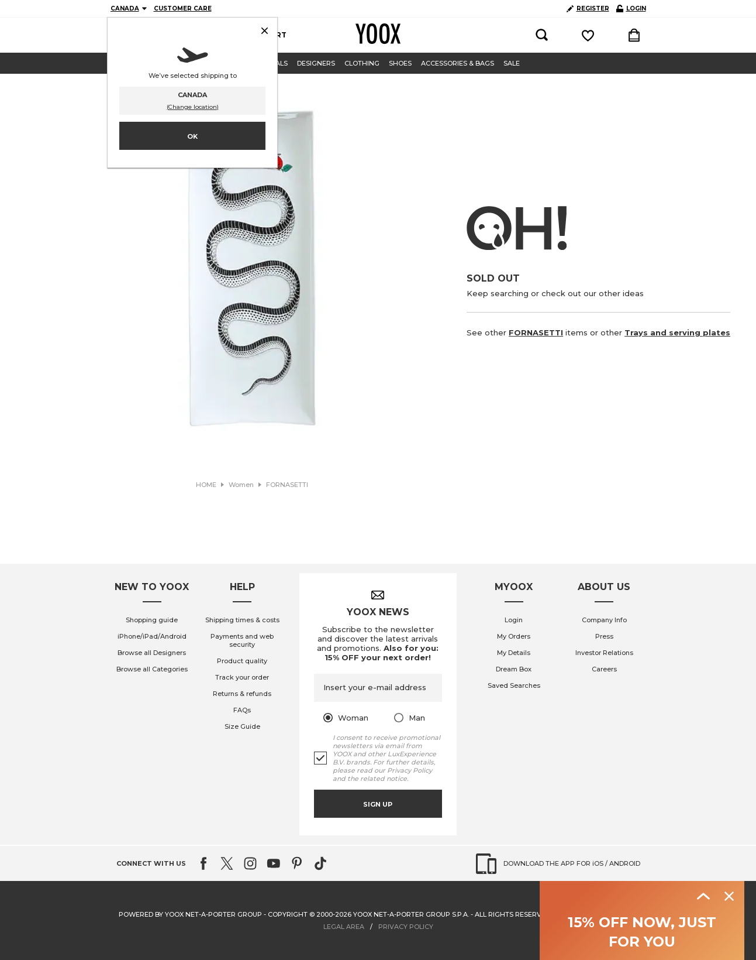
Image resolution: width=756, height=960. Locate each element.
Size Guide (242, 726)
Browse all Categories (152, 669)
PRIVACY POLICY (405, 927)
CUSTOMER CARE (183, 8)
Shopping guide (152, 620)
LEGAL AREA (343, 927)
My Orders (513, 636)
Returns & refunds (242, 694)
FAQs (242, 710)
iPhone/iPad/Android (152, 636)
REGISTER (588, 8)
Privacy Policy (409, 770)
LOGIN (631, 8)
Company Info (604, 620)
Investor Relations (604, 653)
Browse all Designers (152, 653)
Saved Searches (514, 685)
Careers (604, 669)
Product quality (242, 661)
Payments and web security (242, 640)
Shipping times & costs (242, 620)
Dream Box (513, 669)
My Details (513, 653)
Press (604, 636)
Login (514, 620)
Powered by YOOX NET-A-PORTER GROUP (190, 914)
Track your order (242, 677)
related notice (383, 778)
